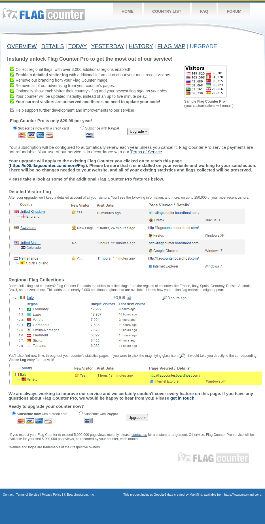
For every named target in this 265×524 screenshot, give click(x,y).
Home (127, 11)
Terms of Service (27, 494)
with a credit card (41, 128)
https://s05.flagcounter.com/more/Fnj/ (48, 165)
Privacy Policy (51, 494)
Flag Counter (44, 14)
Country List (166, 11)
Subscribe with (99, 128)
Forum (234, 11)
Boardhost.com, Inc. (81, 494)
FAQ (204, 11)
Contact (8, 494)
